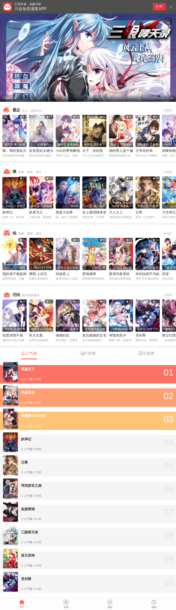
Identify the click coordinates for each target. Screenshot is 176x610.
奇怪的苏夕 (117, 335)
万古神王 (169, 212)
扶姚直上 (62, 274)
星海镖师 (89, 274)
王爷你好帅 (144, 150)
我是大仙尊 (64, 212)
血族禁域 (28, 509)
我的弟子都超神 (14, 274)
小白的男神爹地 (68, 150)
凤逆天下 (28, 369)
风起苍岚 (28, 392)
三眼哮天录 (29, 532)
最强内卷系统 (119, 274)
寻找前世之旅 (31, 485)
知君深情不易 (12, 335)
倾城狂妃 (62, 335)
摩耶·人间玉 (38, 274)
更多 (168, 110)
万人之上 (116, 212)
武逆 (165, 274)
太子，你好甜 (92, 150)
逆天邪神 (28, 555)
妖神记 (7, 212)
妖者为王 (36, 212)
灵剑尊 (140, 335)
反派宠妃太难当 (41, 150)
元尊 (138, 212)
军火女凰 (36, 335)
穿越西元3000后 (33, 416)
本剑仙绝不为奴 (147, 274)
